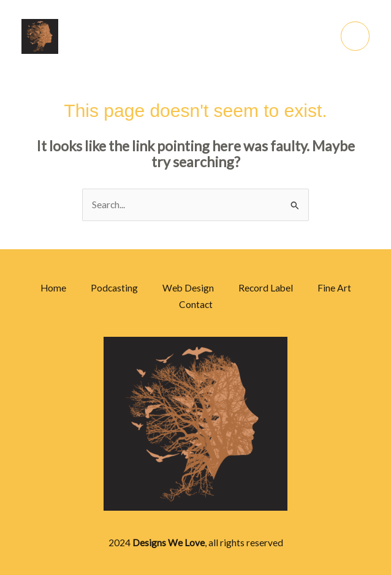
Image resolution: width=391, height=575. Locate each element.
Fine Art (334, 287)
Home (53, 287)
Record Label (265, 287)
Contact (196, 304)
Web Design (188, 287)
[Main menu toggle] (355, 35)
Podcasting (114, 287)
